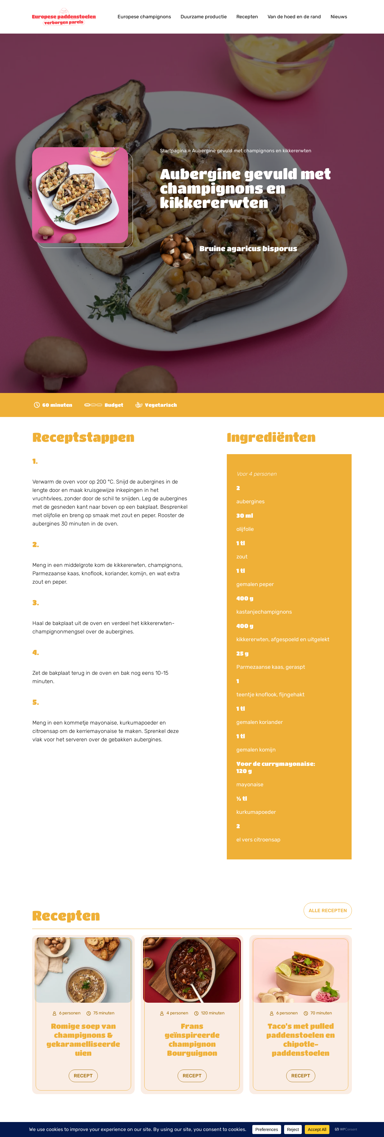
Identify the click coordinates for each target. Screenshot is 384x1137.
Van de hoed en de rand (294, 16)
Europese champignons (144, 16)
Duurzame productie (204, 16)
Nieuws (339, 16)
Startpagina (173, 150)
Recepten (247, 16)
